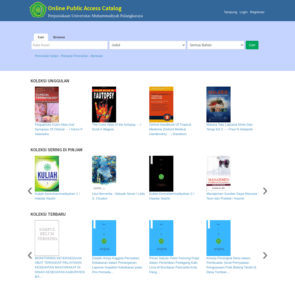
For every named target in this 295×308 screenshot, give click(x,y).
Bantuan (97, 56)
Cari (41, 37)
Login (243, 12)
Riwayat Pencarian (75, 56)
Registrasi (257, 12)
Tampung (230, 12)
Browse (59, 37)
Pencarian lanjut (47, 56)
